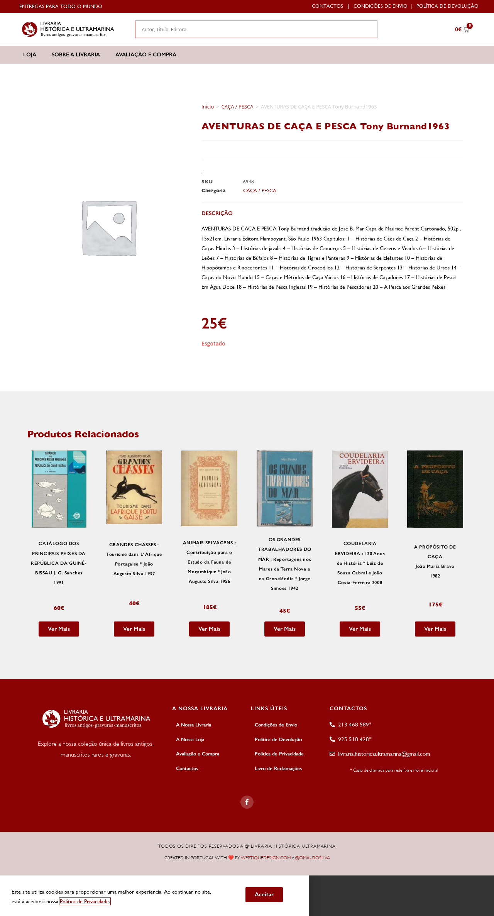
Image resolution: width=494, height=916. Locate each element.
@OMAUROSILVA (312, 857)
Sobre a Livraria (76, 54)
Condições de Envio (381, 6)
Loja (29, 54)
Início (207, 106)
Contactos (327, 6)
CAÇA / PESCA (238, 106)
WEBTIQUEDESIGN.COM (266, 857)
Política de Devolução (447, 6)
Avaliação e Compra (145, 54)
